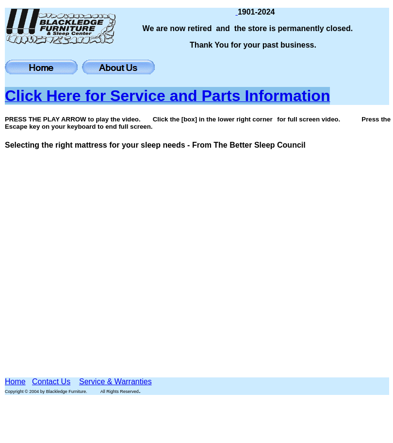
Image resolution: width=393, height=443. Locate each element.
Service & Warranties (115, 381)
